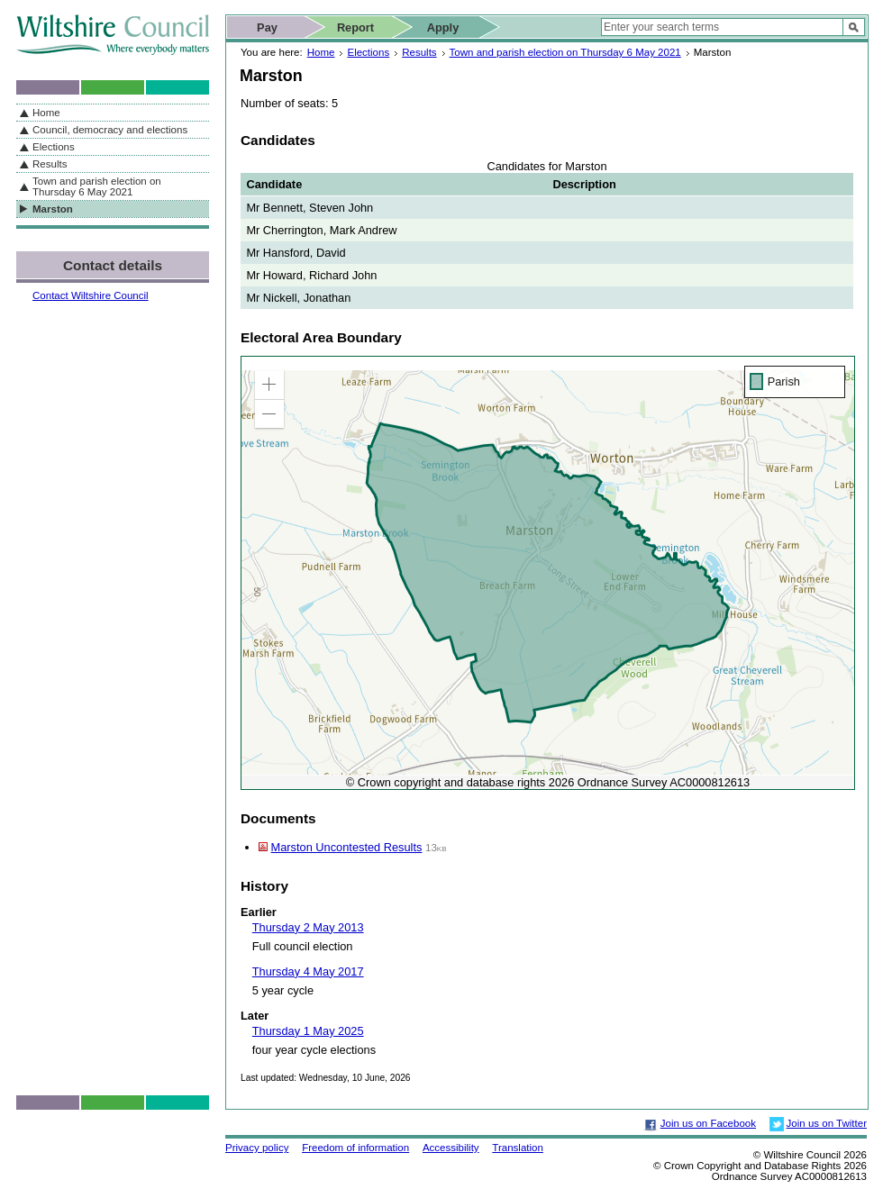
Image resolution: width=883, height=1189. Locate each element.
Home (321, 52)
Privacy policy (256, 1147)
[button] (269, 384)
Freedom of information (355, 1147)
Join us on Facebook (708, 1123)
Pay (267, 27)
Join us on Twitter (827, 1123)
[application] (547, 573)
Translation (517, 1147)
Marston (52, 209)
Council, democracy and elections (109, 129)
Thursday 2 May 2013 (308, 927)
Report (355, 27)
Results (419, 52)
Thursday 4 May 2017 (308, 971)
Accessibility (451, 1147)
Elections (368, 52)
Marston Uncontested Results (347, 847)
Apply (443, 27)
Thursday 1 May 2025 (308, 1031)
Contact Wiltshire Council (90, 295)
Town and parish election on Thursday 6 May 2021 (565, 52)
